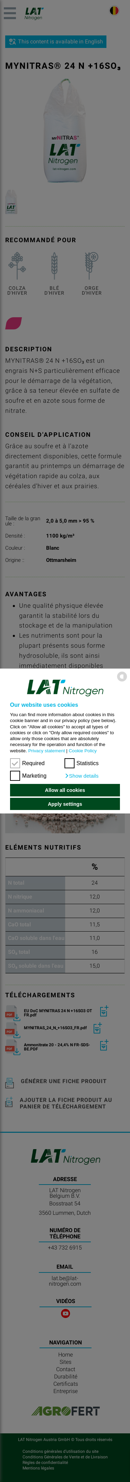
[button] (81, 776)
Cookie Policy (83, 750)
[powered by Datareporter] (122, 681)
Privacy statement (46, 750)
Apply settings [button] (65, 804)
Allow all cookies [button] (65, 790)
